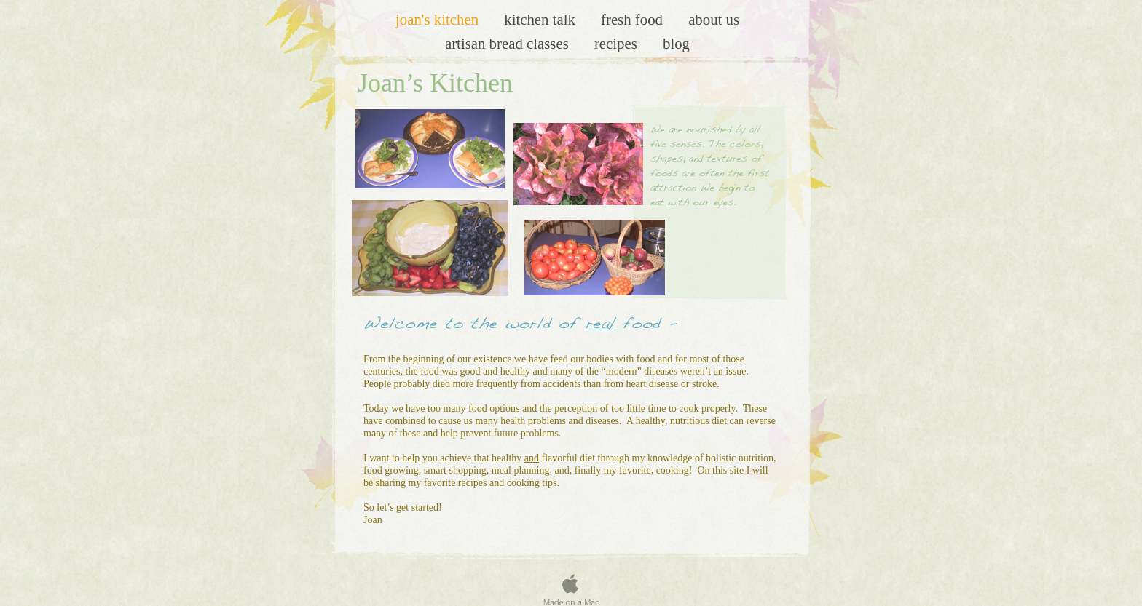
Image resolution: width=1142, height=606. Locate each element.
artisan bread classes (508, 43)
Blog (676, 43)
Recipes (617, 43)
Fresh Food (633, 19)
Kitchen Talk (541, 19)
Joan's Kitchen (438, 19)
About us (713, 19)
